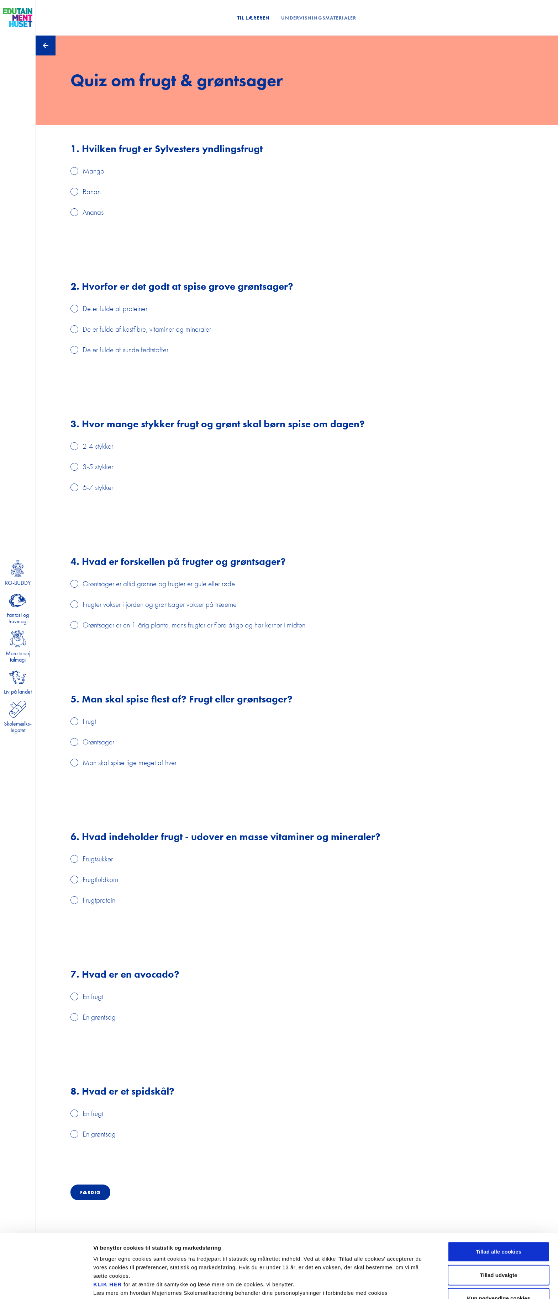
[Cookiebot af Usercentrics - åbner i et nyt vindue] (46, 1285)
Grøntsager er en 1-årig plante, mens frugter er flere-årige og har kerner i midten (194, 625)
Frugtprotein (99, 900)
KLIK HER (107, 1245)
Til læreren (253, 18)
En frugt (93, 996)
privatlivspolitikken (132, 1262)
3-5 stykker (98, 466)
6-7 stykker (98, 487)
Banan (92, 191)
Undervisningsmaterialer (318, 18)
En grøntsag (99, 1017)
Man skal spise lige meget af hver (130, 762)
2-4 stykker (98, 446)
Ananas (93, 212)
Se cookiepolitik (384, 1285)
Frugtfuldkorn (100, 879)
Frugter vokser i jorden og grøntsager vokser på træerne (160, 604)
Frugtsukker (98, 859)
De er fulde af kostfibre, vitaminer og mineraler (147, 329)
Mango (93, 171)
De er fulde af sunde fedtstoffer (125, 349)
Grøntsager (98, 742)
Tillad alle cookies (498, 1212)
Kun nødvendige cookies (498, 1259)
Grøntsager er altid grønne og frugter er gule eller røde (159, 583)
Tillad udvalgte (498, 1236)
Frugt (89, 721)
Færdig (90, 1192)
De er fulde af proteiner (115, 308)
